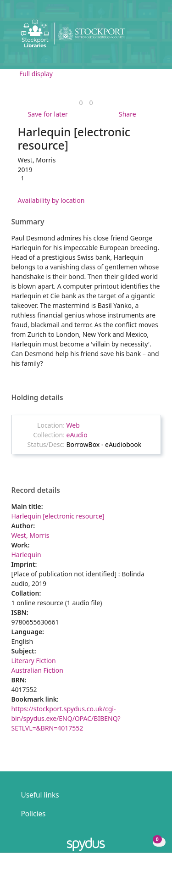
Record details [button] (35, 490)
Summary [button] (27, 222)
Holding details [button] (37, 398)
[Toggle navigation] (151, 37)
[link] (81, 102)
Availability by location (51, 200)
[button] (140, 37)
